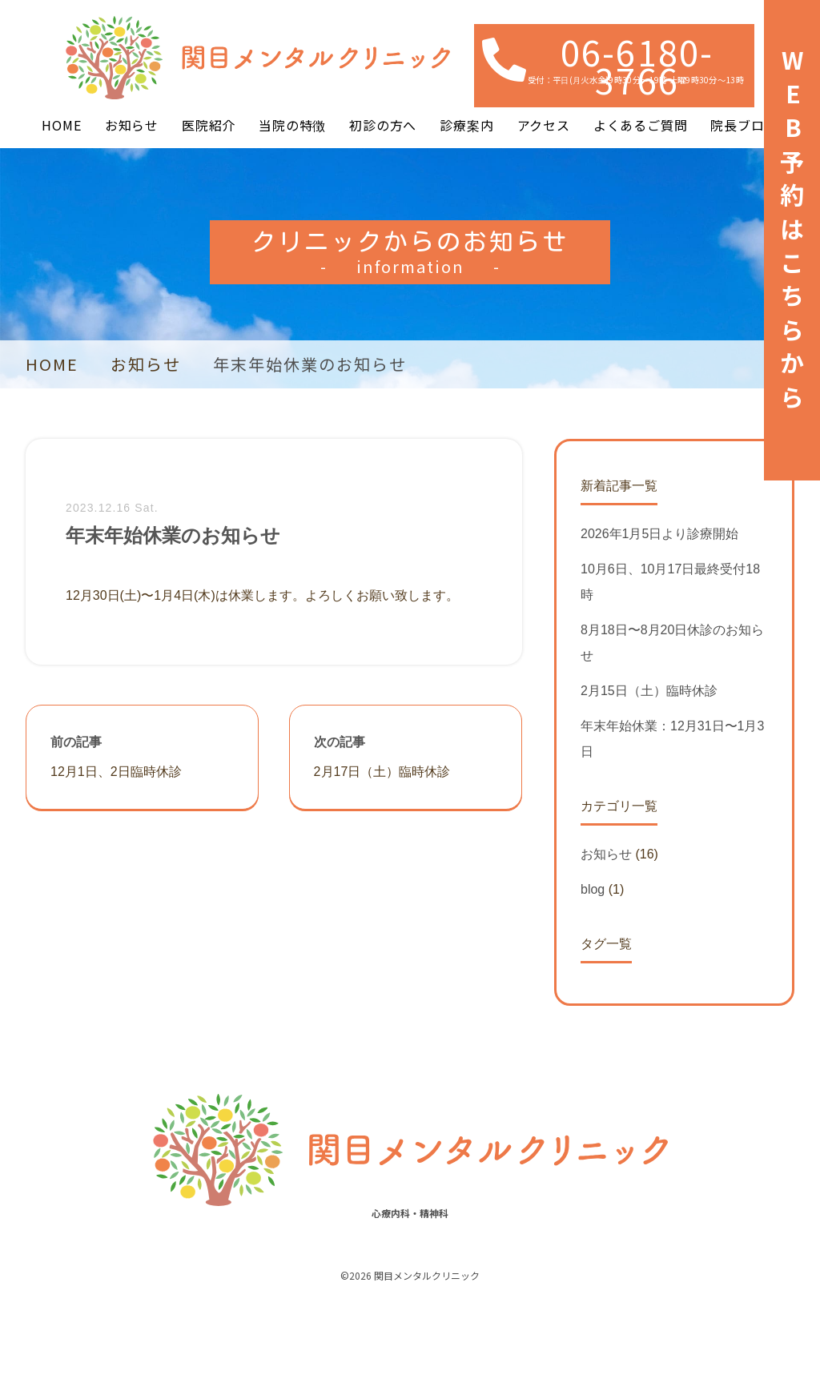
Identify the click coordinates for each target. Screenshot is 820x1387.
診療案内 (466, 125)
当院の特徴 (292, 125)
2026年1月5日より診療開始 (659, 534)
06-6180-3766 (637, 65)
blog (593, 889)
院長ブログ (744, 125)
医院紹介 (208, 125)
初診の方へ (382, 125)
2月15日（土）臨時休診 (649, 691)
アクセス (543, 125)
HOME (61, 125)
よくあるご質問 (640, 125)
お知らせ (132, 125)
